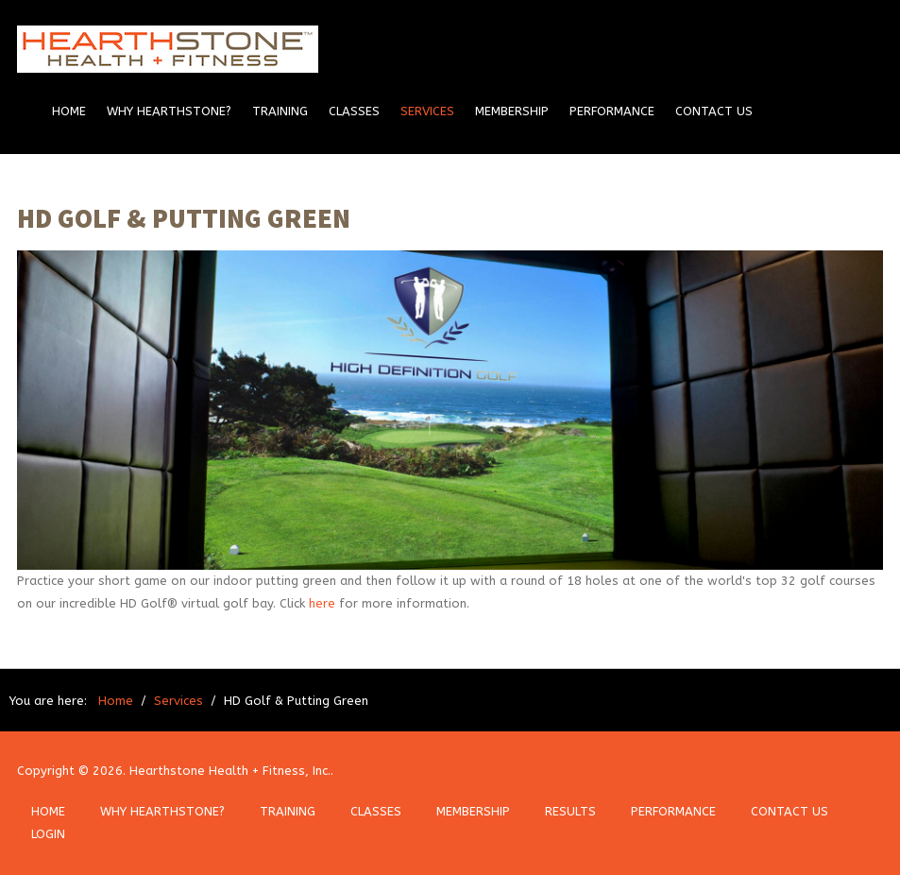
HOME (48, 811)
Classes (354, 111)
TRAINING (287, 811)
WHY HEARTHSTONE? (162, 811)
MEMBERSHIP (473, 811)
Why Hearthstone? (169, 111)
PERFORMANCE (673, 811)
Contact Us (714, 111)
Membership (512, 111)
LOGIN (48, 834)
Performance (611, 111)
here (322, 603)
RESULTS (570, 811)
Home (69, 111)
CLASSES (375, 811)
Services (427, 111)
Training (280, 111)
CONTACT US (789, 811)
